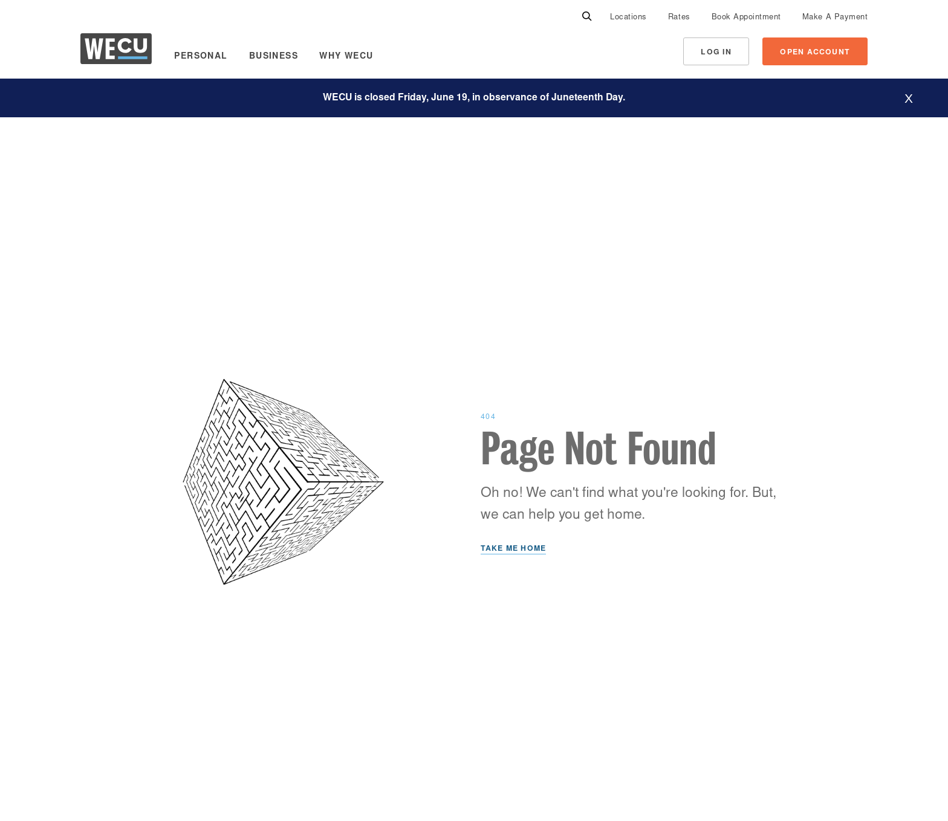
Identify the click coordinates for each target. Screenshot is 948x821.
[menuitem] (628, 16)
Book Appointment (746, 18)
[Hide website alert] (909, 98)
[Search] (587, 16)
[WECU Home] (116, 51)
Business (273, 57)
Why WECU (346, 57)
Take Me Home (514, 549)
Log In (716, 52)
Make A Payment (835, 18)
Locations (628, 18)
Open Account (815, 52)
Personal (200, 57)
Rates (679, 18)
